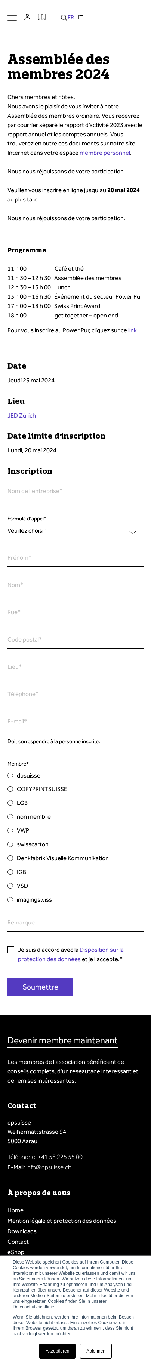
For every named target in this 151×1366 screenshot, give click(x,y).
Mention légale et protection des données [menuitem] (61, 1220)
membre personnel (105, 152)
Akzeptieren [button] (57, 1351)
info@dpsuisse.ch (48, 1167)
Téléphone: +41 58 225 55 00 (45, 1156)
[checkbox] (75, 838)
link (132, 330)
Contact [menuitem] (18, 1241)
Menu (12, 18)
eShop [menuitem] (15, 1252)
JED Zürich (21, 415)
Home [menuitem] (15, 1210)
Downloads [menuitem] (22, 1231)
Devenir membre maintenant (62, 1040)
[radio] (75, 776)
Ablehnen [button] (95, 1351)
